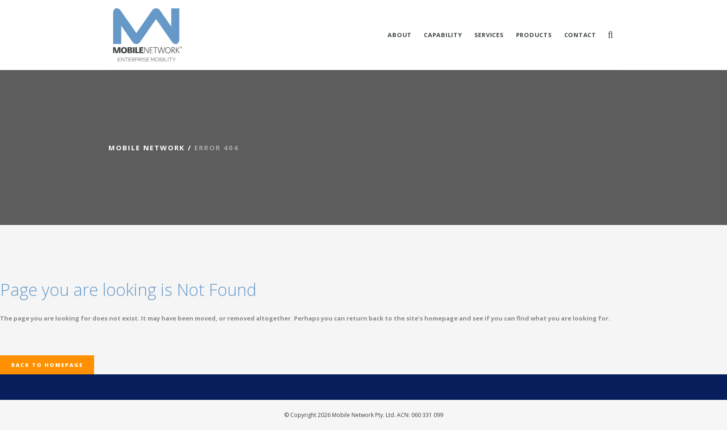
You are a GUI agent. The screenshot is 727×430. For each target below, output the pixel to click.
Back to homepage (47, 364)
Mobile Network (146, 147)
